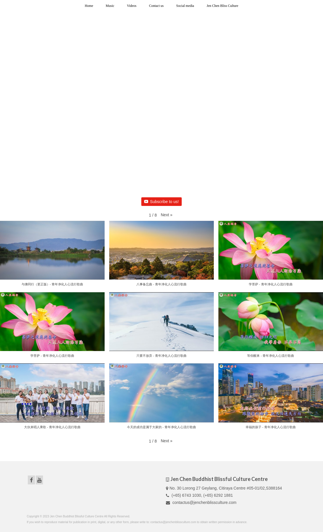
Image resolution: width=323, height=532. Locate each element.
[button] (166, 215)
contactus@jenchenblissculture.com (201, 502)
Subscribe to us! (161, 201)
